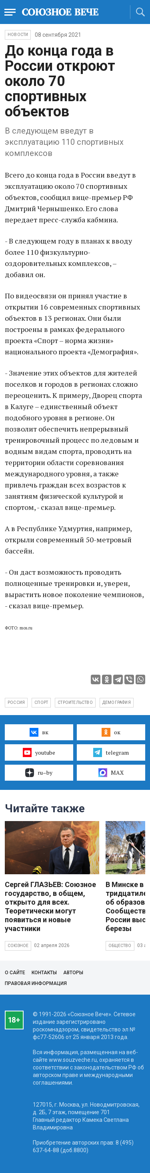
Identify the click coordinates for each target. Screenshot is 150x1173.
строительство (75, 702)
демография (116, 702)
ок (111, 732)
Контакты (44, 972)
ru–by (38, 772)
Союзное (18, 945)
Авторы (73, 972)
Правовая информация (36, 983)
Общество (120, 945)
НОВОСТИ (18, 34)
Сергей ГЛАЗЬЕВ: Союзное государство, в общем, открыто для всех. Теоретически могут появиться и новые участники (50, 906)
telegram (111, 752)
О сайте (15, 972)
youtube (39, 752)
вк (39, 732)
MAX (111, 772)
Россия (16, 702)
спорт (41, 702)
